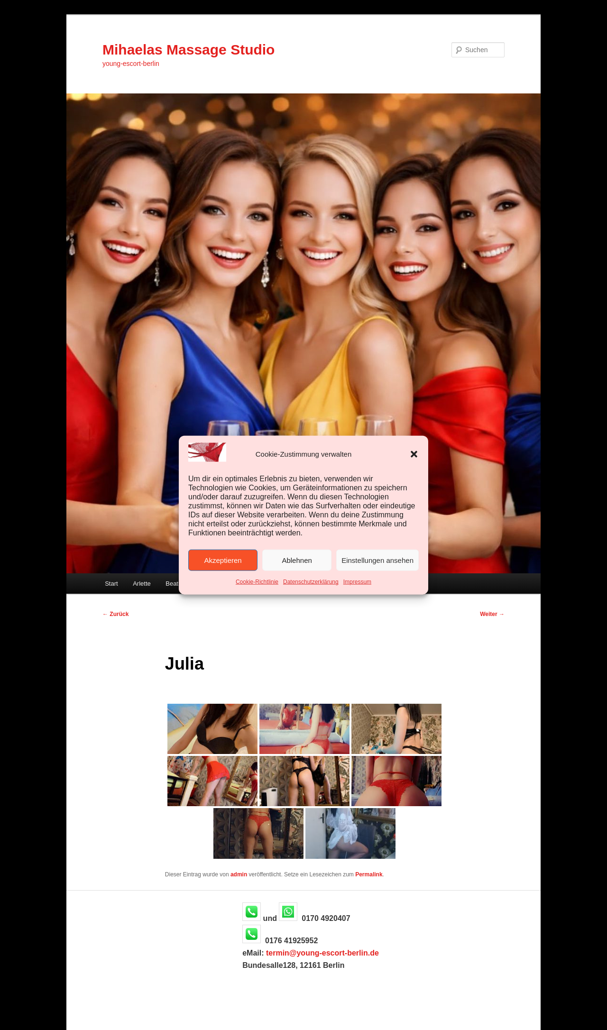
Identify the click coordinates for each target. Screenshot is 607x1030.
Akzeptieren (222, 560)
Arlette (142, 583)
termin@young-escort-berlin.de (322, 953)
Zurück (115, 614)
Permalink (368, 874)
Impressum (357, 582)
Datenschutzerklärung (311, 582)
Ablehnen (297, 560)
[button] (414, 454)
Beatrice (177, 583)
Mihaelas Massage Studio (188, 49)
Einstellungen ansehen (377, 560)
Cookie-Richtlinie (257, 582)
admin (238, 874)
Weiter (492, 614)
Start (111, 583)
